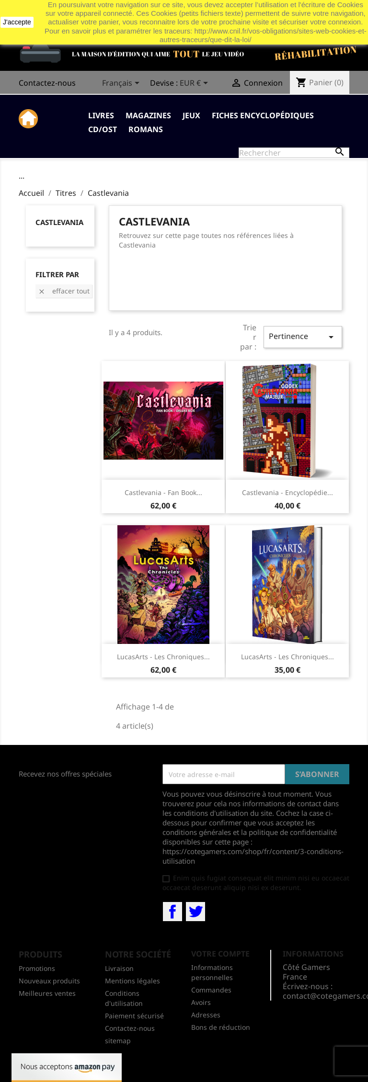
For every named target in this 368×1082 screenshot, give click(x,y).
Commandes (211, 989)
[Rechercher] (294, 152)
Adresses (205, 1014)
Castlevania (59, 222)
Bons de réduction (220, 1027)
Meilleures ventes (47, 993)
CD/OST (102, 129)
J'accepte (17, 22)
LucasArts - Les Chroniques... (163, 656)
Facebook (172, 911)
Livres (101, 115)
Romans (145, 129)
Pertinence (303, 337)
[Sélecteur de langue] (122, 84)
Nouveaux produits (49, 980)
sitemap (118, 1040)
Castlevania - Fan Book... (163, 492)
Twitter (195, 911)
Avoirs (201, 1002)
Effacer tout (64, 290)
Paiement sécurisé (134, 1015)
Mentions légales (132, 980)
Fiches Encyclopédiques (263, 115)
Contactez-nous (47, 83)
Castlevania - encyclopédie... (287, 492)
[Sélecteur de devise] (195, 84)
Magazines (148, 115)
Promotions (37, 968)
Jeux (191, 115)
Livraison (119, 968)
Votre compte (220, 953)
